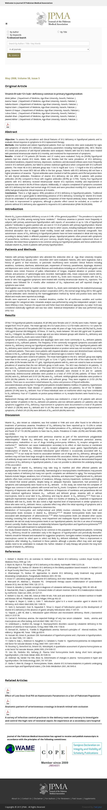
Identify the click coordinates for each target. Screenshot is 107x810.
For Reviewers (64, 798)
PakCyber (98, 807)
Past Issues (77, 798)
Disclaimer (38, 798)
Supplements (89, 798)
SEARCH (14, 55)
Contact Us (27, 798)
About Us (16, 798)
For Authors (50, 798)
